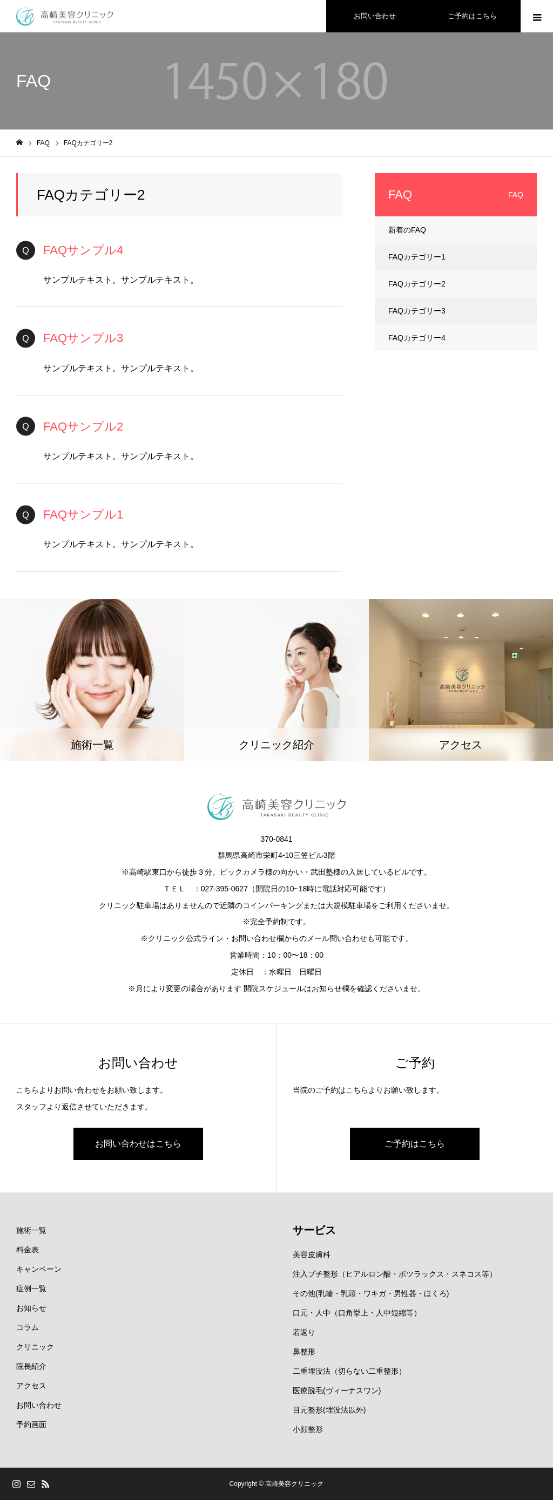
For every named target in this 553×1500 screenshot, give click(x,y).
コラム (27, 1327)
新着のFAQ (407, 230)
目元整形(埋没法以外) (329, 1410)
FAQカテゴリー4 (417, 337)
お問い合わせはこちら (138, 1143)
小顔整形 (308, 1429)
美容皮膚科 (312, 1254)
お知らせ (31, 1308)
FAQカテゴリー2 (417, 283)
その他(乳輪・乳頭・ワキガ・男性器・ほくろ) (371, 1293)
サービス (314, 1230)
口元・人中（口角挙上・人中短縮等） (357, 1312)
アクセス (31, 1385)
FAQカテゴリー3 (417, 310)
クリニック (35, 1346)
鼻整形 (304, 1351)
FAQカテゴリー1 (417, 257)
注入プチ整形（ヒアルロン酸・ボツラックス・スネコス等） (395, 1274)
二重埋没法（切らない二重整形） (349, 1371)
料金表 (27, 1249)
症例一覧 (31, 1288)
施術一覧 (31, 1230)
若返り (304, 1332)
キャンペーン (39, 1269)
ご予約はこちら (415, 1143)
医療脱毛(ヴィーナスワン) (337, 1390)
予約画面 (31, 1424)
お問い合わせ (39, 1405)
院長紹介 (31, 1366)
